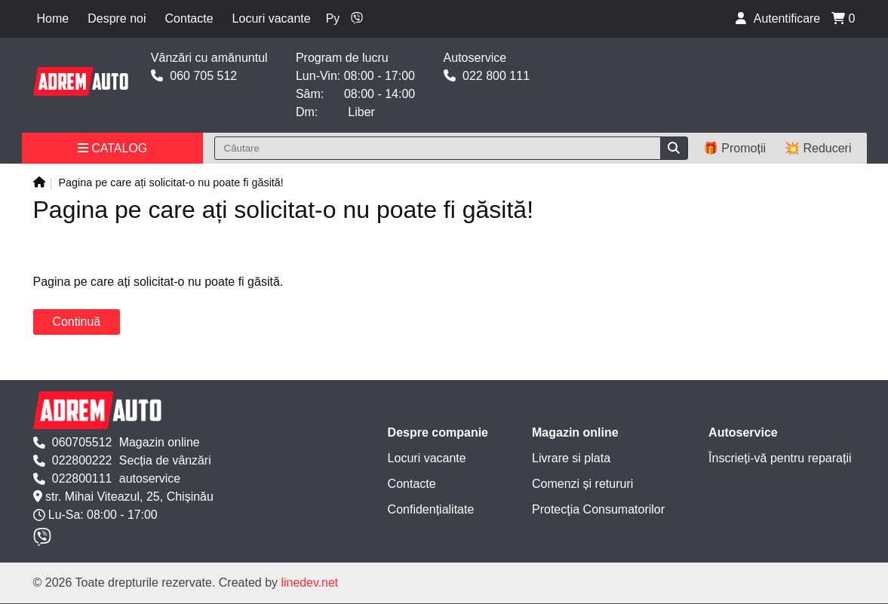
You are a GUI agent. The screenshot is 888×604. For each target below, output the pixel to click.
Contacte (189, 18)
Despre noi (117, 18)
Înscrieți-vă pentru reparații (779, 458)
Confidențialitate (431, 509)
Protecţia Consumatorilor (598, 509)
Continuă (77, 321)
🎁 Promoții (734, 148)
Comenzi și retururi (582, 483)
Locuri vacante (271, 18)
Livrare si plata (571, 458)
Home (53, 18)
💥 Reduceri (818, 148)
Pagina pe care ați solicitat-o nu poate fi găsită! (170, 182)
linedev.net (310, 583)
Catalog (113, 148)
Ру (333, 18)
